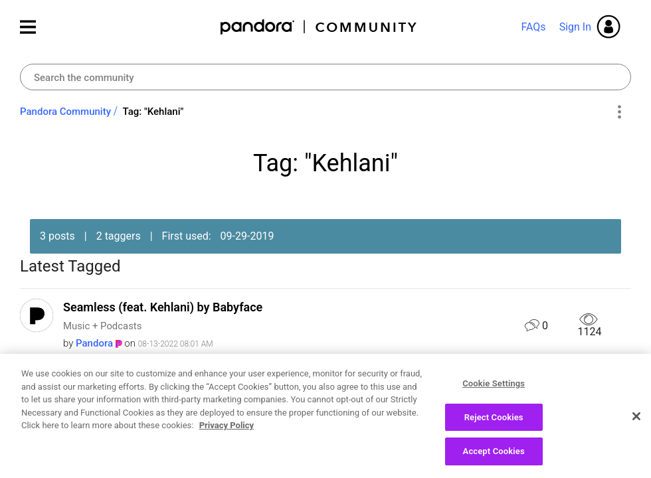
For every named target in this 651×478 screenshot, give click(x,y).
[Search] (325, 77)
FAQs (533, 27)
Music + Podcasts (102, 326)
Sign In (575, 27)
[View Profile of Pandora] (94, 343)
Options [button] (618, 112)
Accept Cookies (494, 458)
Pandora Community (319, 27)
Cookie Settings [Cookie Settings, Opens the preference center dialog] (493, 391)
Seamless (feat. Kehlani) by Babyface (162, 307)
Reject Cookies (493, 424)
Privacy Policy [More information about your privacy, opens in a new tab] (226, 433)
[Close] (636, 423)
